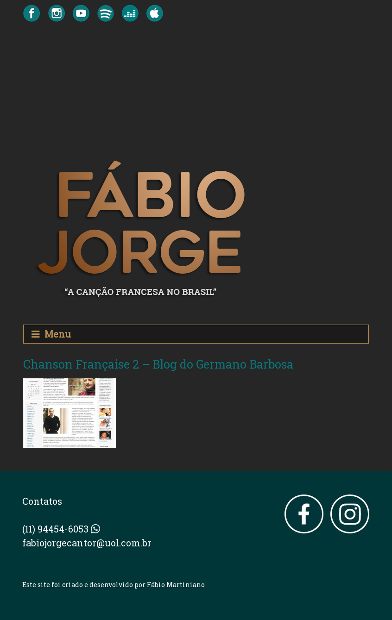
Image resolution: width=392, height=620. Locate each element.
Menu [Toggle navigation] (51, 334)
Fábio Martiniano (176, 584)
